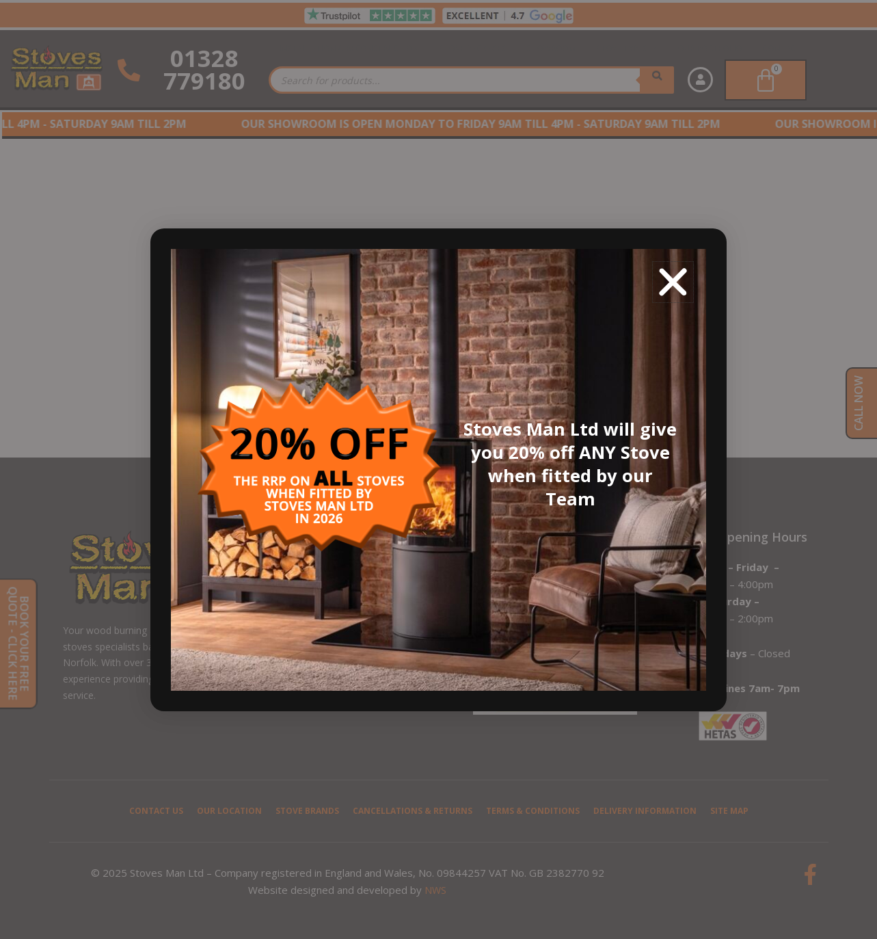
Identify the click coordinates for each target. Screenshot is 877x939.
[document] (438, 469)
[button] (672, 282)
